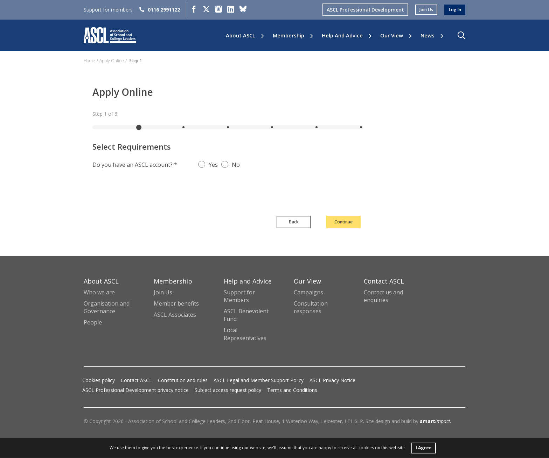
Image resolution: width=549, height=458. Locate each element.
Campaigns (308, 293)
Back (267, 222)
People (93, 323)
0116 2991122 (159, 9)
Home (89, 61)
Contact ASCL (136, 380)
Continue (332, 222)
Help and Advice (342, 35)
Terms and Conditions (292, 390)
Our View (391, 35)
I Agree (424, 447)
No (236, 165)
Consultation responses (311, 308)
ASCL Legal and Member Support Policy (259, 380)
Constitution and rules (183, 380)
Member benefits (176, 304)
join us (422, 9)
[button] (461, 35)
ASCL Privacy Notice (332, 380)
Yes (213, 165)
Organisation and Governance (107, 308)
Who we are (99, 293)
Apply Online (111, 61)
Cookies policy (98, 380)
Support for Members (239, 297)
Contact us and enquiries (383, 297)
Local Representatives (245, 334)
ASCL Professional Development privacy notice (135, 390)
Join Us (163, 293)
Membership (288, 35)
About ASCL (240, 35)
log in (453, 9)
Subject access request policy (228, 390)
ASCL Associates (175, 315)
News (428, 35)
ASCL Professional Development (360, 9)
